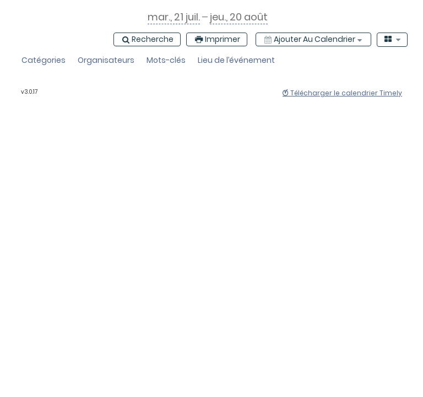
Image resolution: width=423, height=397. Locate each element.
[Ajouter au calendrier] (313, 39)
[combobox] (392, 40)
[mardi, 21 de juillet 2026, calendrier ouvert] (174, 17)
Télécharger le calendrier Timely (342, 93)
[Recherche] (147, 39)
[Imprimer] (216, 39)
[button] (43, 60)
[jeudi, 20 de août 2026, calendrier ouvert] (239, 17)
